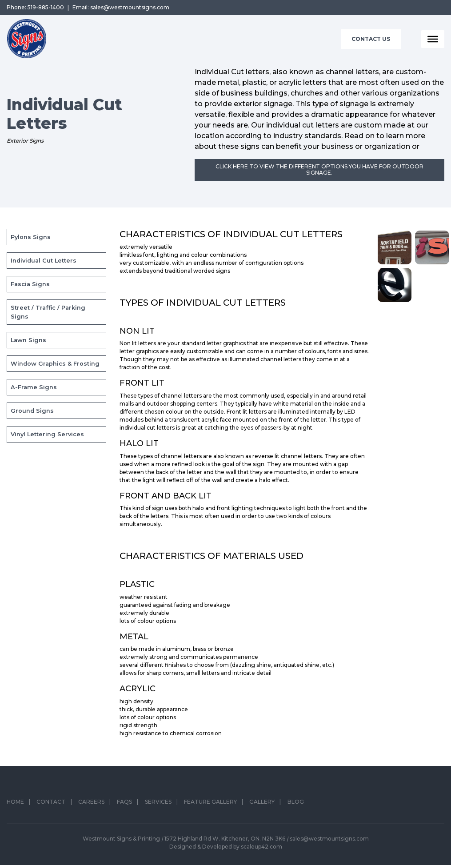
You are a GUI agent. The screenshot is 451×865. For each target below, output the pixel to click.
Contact (50, 804)
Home (15, 804)
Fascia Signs (30, 284)
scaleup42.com (261, 846)
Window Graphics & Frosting (55, 363)
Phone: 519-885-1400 (35, 7)
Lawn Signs (28, 340)
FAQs (124, 804)
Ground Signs (32, 410)
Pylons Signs (31, 237)
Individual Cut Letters (43, 260)
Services (158, 804)
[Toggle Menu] (432, 39)
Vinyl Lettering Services (47, 434)
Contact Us (370, 39)
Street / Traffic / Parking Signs (48, 311)
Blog (295, 804)
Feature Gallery (210, 804)
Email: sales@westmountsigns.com (120, 7)
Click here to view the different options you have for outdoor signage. (319, 169)
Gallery (262, 804)
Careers (91, 804)
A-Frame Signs (34, 387)
